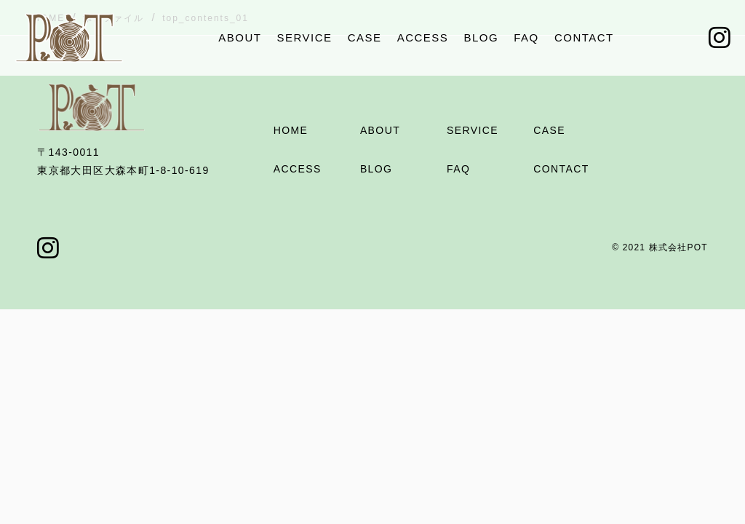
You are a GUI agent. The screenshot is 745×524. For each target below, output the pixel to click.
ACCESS (423, 37)
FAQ (526, 37)
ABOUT (239, 37)
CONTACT (584, 37)
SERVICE (304, 37)
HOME (291, 130)
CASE (365, 37)
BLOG (480, 37)
